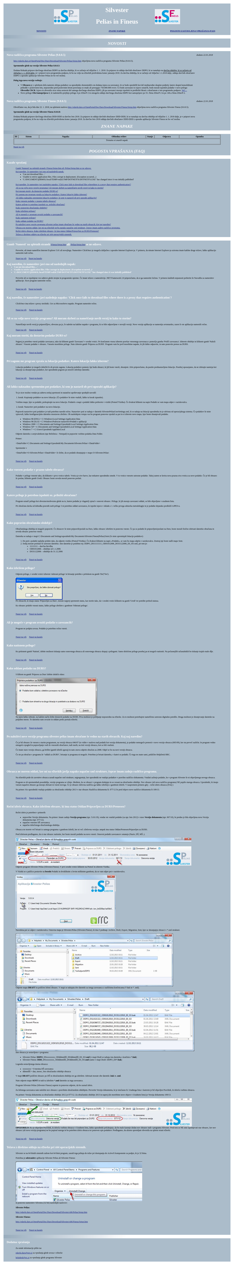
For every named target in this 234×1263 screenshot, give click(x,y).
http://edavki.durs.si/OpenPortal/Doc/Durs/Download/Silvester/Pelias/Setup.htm (47, 61)
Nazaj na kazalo (35, 258)
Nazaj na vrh (18, 147)
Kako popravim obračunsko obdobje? (31, 208)
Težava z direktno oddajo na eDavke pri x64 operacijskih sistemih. (44, 234)
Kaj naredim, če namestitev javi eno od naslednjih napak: (40, 171)
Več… (184, 90)
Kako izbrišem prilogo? (25, 211)
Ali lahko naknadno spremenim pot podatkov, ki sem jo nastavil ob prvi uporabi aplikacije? (62, 386)
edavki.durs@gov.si (24, 1253)
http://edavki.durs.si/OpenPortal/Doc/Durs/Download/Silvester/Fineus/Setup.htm (102, 107)
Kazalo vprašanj (16, 162)
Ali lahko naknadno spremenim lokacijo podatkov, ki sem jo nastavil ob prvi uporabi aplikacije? (56, 198)
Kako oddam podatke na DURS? (29, 221)
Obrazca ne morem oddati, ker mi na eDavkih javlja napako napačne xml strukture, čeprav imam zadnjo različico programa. (68, 228)
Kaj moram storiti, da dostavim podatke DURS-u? (37, 191)
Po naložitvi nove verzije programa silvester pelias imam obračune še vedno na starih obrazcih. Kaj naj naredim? (63, 224)
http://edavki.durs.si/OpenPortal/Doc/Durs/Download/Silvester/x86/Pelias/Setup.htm (51, 1212)
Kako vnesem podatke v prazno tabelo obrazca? (36, 201)
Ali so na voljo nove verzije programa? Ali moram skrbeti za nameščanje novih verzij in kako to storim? (60, 188)
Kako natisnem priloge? (26, 218)
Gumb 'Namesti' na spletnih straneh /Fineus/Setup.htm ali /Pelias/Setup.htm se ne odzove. (53, 168)
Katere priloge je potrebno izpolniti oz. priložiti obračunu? (40, 204)
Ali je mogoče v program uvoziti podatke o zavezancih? (39, 214)
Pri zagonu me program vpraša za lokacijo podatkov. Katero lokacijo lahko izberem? (51, 194)
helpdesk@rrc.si (22, 1257)
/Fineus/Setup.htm (58, 244)
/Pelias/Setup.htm (78, 244)
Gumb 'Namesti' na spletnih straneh (28, 244)
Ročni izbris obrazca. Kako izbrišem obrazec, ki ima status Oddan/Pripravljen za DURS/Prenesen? (57, 231)
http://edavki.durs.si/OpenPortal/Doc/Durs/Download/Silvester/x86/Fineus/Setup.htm (52, 1221)
